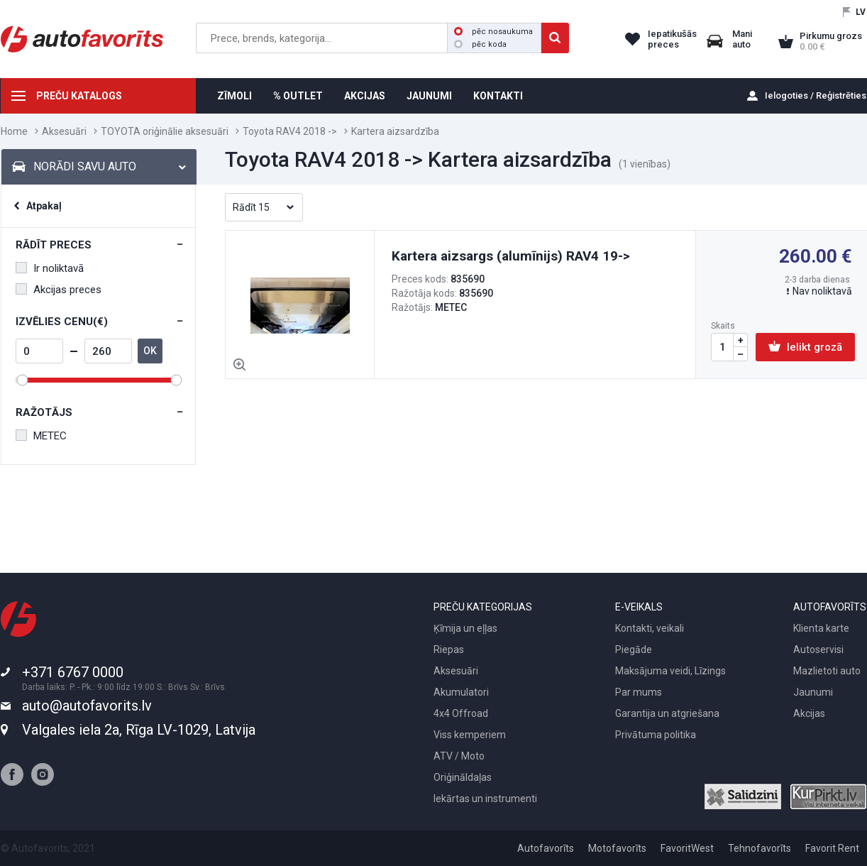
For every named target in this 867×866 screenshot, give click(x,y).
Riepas (449, 649)
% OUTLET (298, 96)
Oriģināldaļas (463, 777)
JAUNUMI (429, 96)
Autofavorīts (545, 848)
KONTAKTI (498, 96)
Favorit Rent (832, 848)
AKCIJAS (364, 96)
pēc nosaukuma (493, 31)
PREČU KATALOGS (79, 96)
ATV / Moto (459, 756)
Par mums (638, 692)
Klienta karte (821, 628)
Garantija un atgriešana (667, 713)
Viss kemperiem (470, 734)
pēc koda (480, 44)
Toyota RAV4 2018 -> (290, 131)
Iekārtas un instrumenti (485, 798)
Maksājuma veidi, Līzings (670, 670)
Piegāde (633, 649)
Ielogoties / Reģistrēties (815, 95)
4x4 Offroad (461, 713)
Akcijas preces (58, 289)
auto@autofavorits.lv (87, 705)
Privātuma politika (655, 734)
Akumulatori (461, 692)
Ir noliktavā (50, 268)
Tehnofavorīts (759, 848)
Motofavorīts (617, 848)
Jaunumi (813, 692)
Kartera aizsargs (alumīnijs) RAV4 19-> (511, 256)
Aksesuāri (64, 131)
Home (14, 131)
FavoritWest (687, 848)
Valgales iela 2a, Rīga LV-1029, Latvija (138, 729)
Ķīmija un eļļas (465, 628)
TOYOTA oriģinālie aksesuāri (164, 131)
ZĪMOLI (234, 96)
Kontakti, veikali (649, 628)
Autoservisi (818, 649)
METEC (41, 435)
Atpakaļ (44, 206)
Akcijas (809, 713)
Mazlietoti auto (827, 670)
